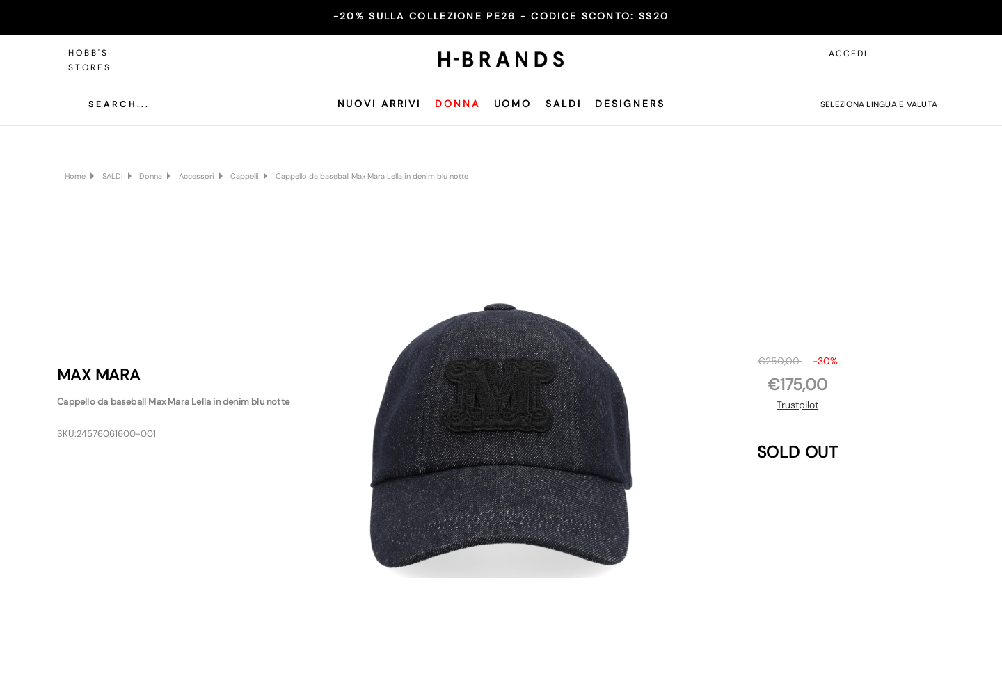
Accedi (848, 53)
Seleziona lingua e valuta (878, 104)
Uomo (513, 103)
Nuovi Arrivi (379, 103)
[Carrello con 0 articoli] (923, 53)
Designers (630, 103)
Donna (457, 103)
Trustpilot (797, 404)
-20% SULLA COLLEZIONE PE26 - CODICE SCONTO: (501, 16)
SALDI (563, 103)
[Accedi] (892, 53)
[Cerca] (108, 104)
